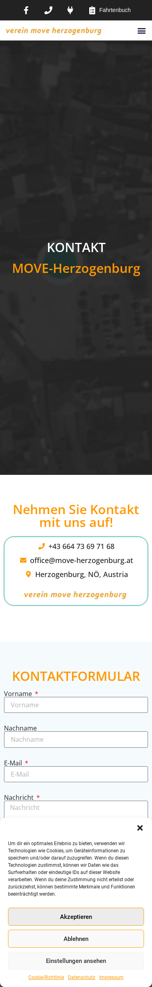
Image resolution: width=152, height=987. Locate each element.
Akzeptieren (76, 916)
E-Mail (14, 763)
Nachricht (19, 797)
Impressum (111, 977)
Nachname (20, 728)
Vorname (19, 693)
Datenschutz (81, 977)
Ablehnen (76, 939)
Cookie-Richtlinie (46, 977)
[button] (140, 828)
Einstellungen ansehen (76, 961)
